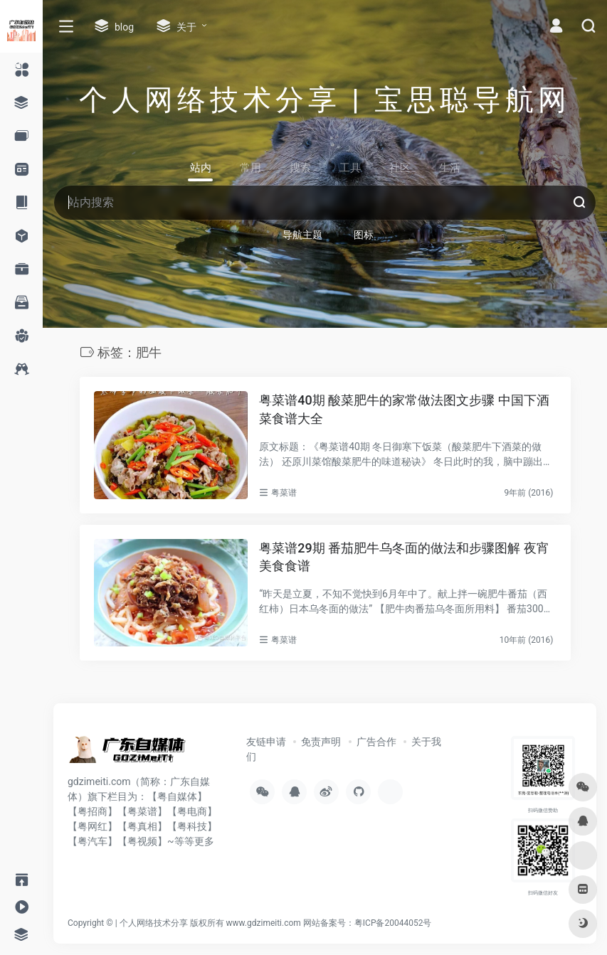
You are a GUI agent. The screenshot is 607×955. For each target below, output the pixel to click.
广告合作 (376, 741)
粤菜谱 (284, 493)
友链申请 (266, 741)
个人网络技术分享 (154, 923)
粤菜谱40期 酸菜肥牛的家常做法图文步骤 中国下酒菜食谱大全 (404, 409)
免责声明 (321, 741)
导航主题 (302, 234)
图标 (364, 234)
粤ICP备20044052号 (393, 923)
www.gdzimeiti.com (263, 923)
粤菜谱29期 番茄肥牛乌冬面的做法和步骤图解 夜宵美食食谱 (404, 557)
